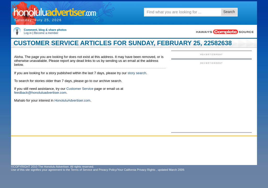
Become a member (46, 32)
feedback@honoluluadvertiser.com (40, 93)
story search (137, 73)
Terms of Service (81, 169)
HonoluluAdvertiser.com (72, 100)
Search (229, 12)
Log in (28, 32)
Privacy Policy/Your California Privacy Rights (127, 169)
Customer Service (79, 89)
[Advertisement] (211, 97)
